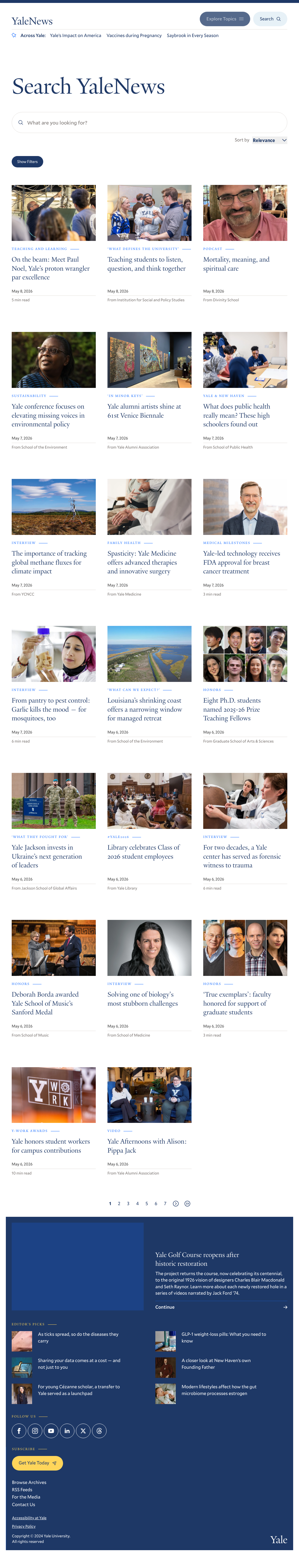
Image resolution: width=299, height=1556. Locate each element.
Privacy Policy (24, 1526)
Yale (278, 1541)
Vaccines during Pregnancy (134, 35)
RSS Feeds (22, 1490)
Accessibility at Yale (29, 1517)
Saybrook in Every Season (193, 35)
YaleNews (32, 22)
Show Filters (27, 161)
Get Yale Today (37, 1463)
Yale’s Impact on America (75, 35)
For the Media (26, 1497)
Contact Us (23, 1504)
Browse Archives (29, 1482)
